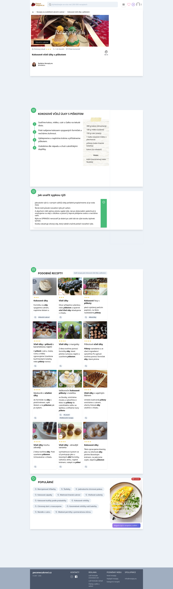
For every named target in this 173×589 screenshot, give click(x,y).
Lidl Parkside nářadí (96, 581)
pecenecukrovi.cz (42, 572)
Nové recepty (111, 575)
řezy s (92, 301)
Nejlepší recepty (112, 579)
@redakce (41, 65)
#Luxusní (67, 415)
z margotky (69, 344)
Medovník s (43, 394)
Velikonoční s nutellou (69, 391)
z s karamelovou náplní (44, 345)
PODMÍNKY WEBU (114, 572)
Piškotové (93, 344)
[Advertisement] (126, 42)
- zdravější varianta (68, 446)
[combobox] (82, 4)
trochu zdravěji (42, 446)
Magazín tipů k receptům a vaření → (126, 525)
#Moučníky (92, 317)
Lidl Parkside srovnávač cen (94, 576)
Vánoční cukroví (41, 42)
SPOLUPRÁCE (130, 572)
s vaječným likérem (94, 394)
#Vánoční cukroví (43, 317)
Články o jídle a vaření (94, 585)
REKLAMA (93, 572)
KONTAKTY (74, 572)
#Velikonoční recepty (66, 418)
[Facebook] (76, 576)
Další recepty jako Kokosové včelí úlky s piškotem (90, 273)
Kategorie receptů (113, 582)
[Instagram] (71, 576)
